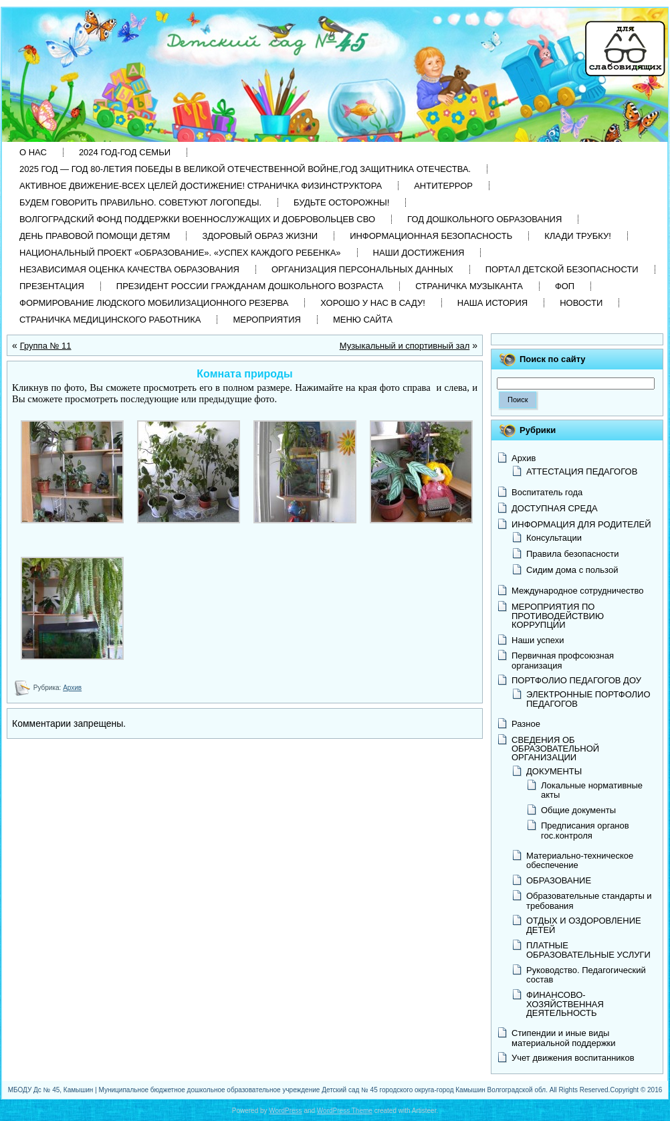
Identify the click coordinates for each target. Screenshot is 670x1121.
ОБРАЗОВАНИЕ (558, 880)
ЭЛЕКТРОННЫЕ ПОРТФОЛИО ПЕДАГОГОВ (588, 699)
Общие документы (578, 810)
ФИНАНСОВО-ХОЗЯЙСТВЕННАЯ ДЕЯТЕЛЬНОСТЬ (565, 1004)
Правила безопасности (572, 554)
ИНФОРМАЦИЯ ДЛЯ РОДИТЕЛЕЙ (581, 524)
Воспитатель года (547, 492)
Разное (526, 724)
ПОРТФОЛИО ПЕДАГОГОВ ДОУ (576, 680)
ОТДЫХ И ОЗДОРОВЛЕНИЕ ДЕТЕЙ (583, 925)
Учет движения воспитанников (573, 1058)
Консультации (554, 538)
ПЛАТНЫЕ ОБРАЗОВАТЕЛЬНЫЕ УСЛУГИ (588, 950)
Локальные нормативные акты (592, 790)
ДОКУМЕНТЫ (554, 771)
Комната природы (244, 373)
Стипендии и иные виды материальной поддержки (564, 1037)
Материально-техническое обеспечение (579, 860)
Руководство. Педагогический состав (586, 974)
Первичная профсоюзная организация (563, 660)
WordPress (285, 1110)
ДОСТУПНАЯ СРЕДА (555, 508)
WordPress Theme (344, 1110)
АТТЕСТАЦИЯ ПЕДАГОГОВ (581, 471)
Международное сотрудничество (577, 591)
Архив (72, 687)
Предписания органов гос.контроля (585, 830)
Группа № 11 (46, 346)
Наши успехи (538, 640)
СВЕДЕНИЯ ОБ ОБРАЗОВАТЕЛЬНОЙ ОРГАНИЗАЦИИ (555, 748)
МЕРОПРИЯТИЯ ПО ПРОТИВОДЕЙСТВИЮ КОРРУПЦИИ (558, 616)
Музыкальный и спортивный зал (405, 346)
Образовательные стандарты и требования (589, 900)
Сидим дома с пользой (572, 570)
